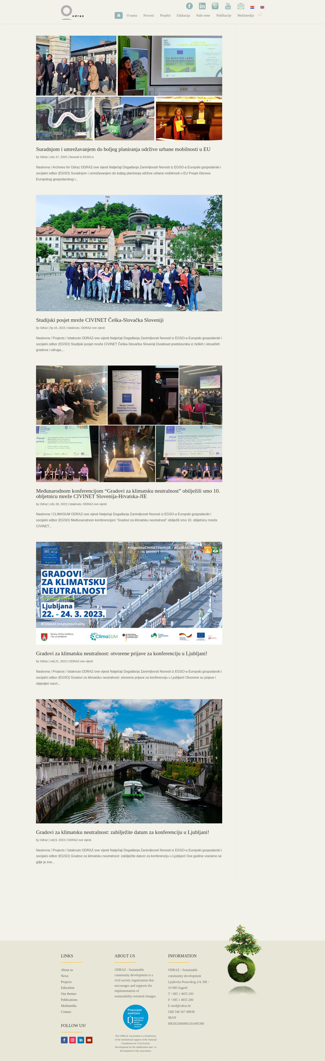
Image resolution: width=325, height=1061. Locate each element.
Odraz (44, 157)
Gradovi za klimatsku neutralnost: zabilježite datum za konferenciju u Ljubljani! (122, 832)
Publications (69, 999)
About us (67, 970)
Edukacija (183, 15)
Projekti (165, 15)
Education (67, 987)
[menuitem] (252, 7)
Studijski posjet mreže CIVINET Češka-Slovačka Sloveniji (100, 320)
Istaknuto (73, 327)
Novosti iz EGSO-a (81, 157)
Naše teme (203, 15)
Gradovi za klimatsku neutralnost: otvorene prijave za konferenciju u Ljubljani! (121, 653)
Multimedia (68, 1006)
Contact (66, 1012)
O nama (132, 15)
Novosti (148, 15)
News (64, 976)
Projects (66, 982)
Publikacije (223, 15)
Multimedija (246, 15)
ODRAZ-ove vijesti (93, 327)
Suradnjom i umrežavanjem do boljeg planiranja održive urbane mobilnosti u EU (123, 149)
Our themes (68, 993)
